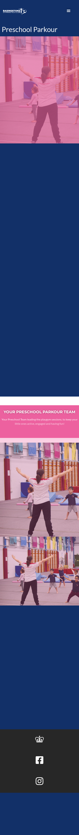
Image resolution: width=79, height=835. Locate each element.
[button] (68, 10)
